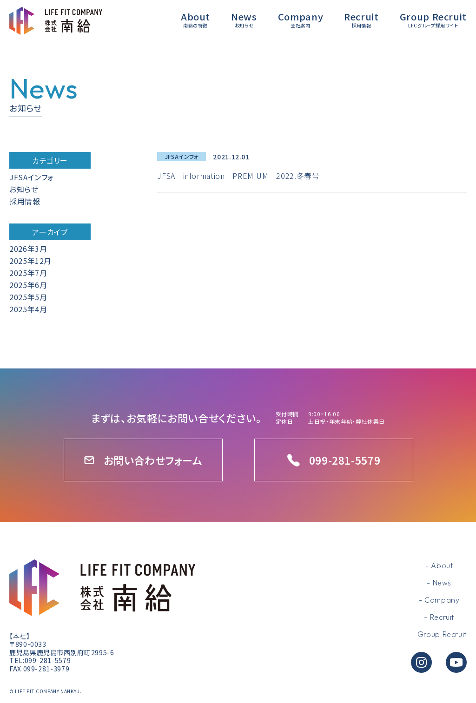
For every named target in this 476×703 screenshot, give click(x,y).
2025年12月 (30, 260)
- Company (439, 599)
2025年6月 (28, 284)
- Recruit (439, 617)
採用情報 (24, 201)
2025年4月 (28, 309)
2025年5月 (28, 296)
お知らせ (24, 189)
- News (439, 582)
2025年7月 (28, 272)
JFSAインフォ (31, 177)
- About (439, 565)
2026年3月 (28, 248)
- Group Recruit (439, 634)
